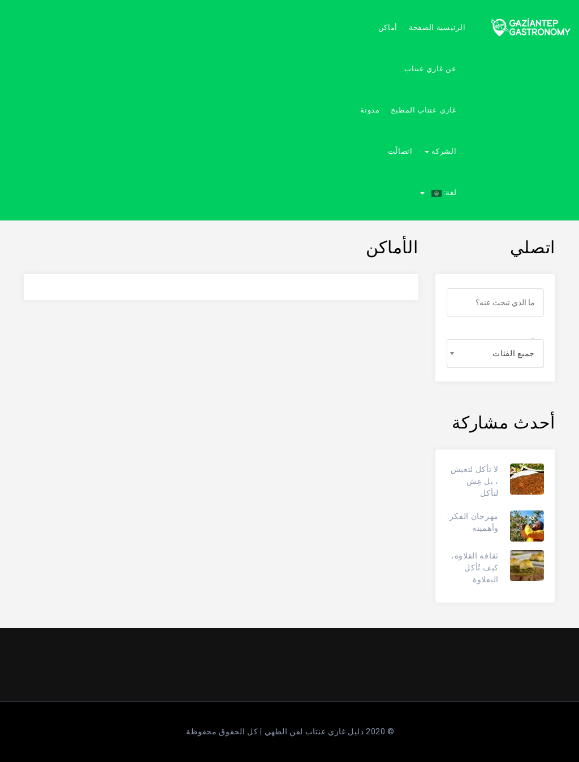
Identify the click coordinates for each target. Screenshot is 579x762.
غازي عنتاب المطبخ (423, 110)
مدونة (370, 110)
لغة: (438, 192)
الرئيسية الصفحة (437, 27)
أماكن (388, 27)
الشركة (440, 151)
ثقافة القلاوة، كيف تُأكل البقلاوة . (475, 567)
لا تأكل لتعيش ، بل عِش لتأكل (475, 481)
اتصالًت (400, 151)
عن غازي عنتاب (430, 68)
